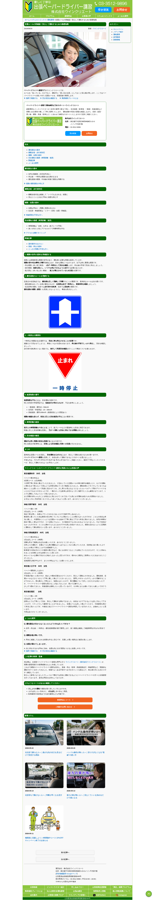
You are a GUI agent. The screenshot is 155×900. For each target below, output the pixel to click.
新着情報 (116, 40)
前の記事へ (65, 852)
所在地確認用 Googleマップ (66, 874)
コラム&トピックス (104, 16)
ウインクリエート (99, 28)
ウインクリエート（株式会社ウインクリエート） (84, 662)
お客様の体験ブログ (55, 895)
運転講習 (50, 20)
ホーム (31, 16)
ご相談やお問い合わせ (64, 707)
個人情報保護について (121, 891)
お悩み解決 (77, 891)
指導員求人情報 (99, 891)
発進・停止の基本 (35, 246)
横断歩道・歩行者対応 (36, 152)
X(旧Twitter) (99, 895)
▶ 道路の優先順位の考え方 (34, 183)
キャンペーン (118, 29)
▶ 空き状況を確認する (48, 98)
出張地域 (33, 887)
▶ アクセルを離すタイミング (35, 233)
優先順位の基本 (34, 150)
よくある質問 (123, 16)
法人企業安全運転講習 (55, 891)
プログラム (50, 16)
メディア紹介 (118, 32)
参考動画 (116, 37)
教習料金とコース (63, 700)
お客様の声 (86, 16)
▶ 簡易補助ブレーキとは (69, 98)
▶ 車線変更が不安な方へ (33, 215)
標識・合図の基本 (35, 155)
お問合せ (122, 9)
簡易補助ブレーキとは (33, 891)
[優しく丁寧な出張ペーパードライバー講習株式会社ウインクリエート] (58, 7)
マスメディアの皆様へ (77, 895)
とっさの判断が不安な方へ (38, 249)
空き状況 (103, 9)
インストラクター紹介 (55, 887)
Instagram (121, 895)
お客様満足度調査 (99, 887)
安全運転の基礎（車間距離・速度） (41, 158)
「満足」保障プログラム (121, 887)
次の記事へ (65, 859)
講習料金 (68, 16)
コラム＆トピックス (38, 20)
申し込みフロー (77, 887)
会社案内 (33, 895)
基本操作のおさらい (35, 244)
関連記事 (31, 160)
